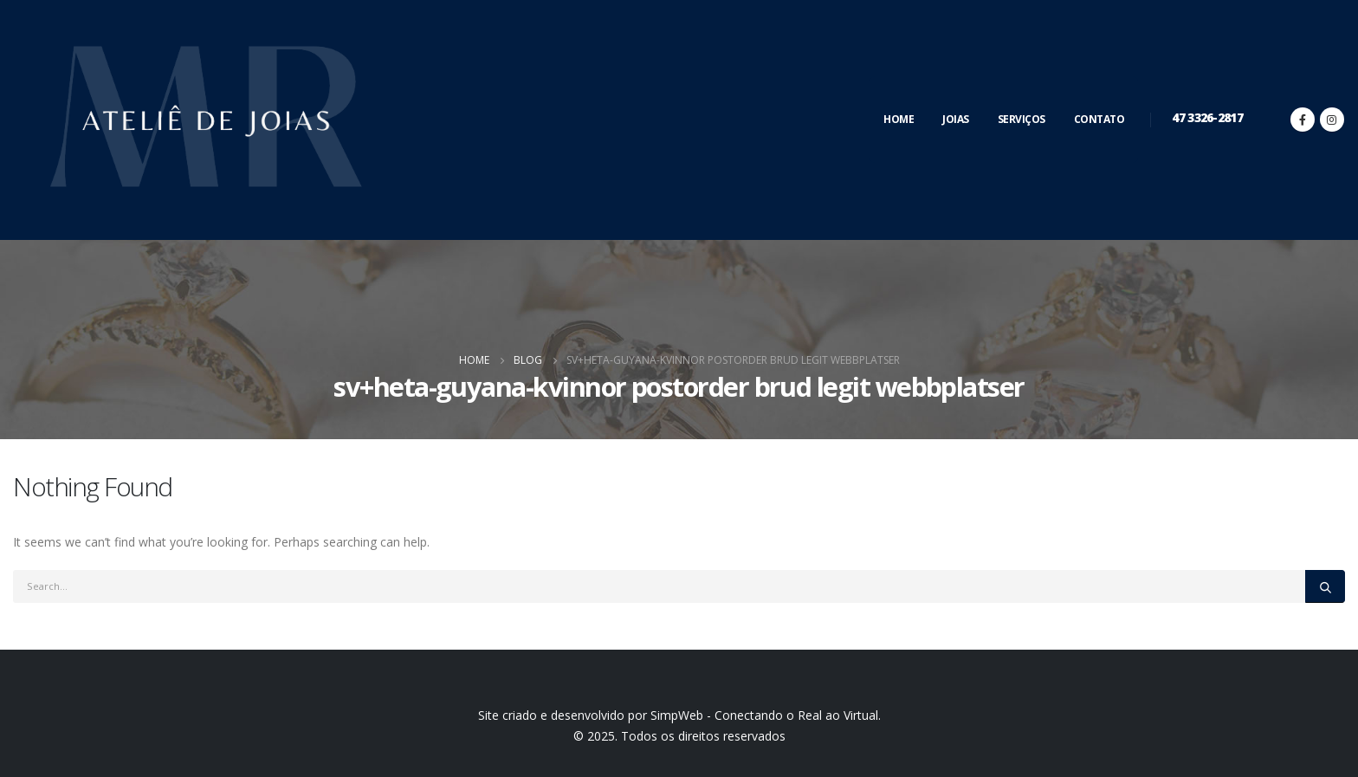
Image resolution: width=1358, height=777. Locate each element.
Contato (1099, 119)
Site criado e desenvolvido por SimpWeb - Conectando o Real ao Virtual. (679, 715)
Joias (955, 119)
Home (898, 119)
